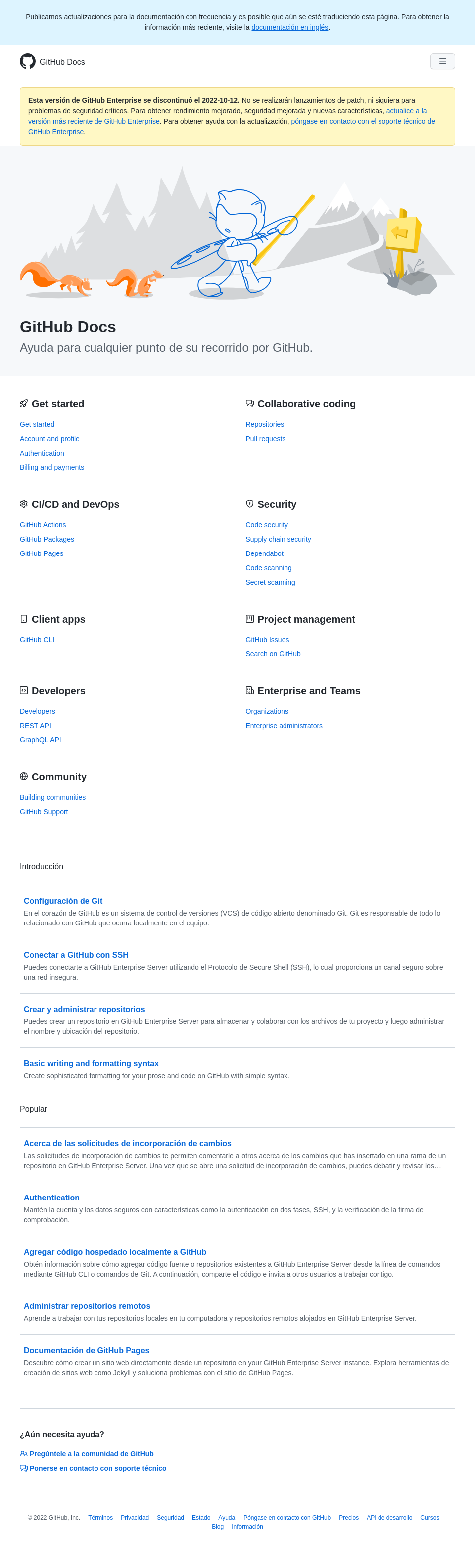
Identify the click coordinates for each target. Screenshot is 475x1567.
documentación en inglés (289, 27)
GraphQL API (40, 740)
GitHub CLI (37, 640)
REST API (35, 726)
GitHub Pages (41, 553)
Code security (267, 525)
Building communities (53, 797)
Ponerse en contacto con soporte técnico (93, 1468)
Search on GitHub (273, 654)
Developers (37, 711)
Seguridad (170, 1517)
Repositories (265, 424)
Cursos (429, 1517)
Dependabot (265, 553)
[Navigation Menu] (442, 61)
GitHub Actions (43, 525)
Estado (201, 1517)
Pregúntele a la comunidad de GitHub (87, 1454)
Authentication (42, 453)
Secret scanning (270, 582)
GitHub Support (44, 812)
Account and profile (50, 439)
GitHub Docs (62, 62)
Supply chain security (278, 539)
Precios (349, 1517)
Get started (37, 424)
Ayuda (226, 1517)
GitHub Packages (47, 539)
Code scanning (269, 568)
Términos (100, 1517)
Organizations (267, 711)
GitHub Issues (267, 640)
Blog (218, 1526)
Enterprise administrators (284, 726)
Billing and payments (52, 467)
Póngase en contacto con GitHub (287, 1517)
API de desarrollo (389, 1517)
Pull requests (266, 439)
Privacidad (135, 1517)
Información (247, 1526)
